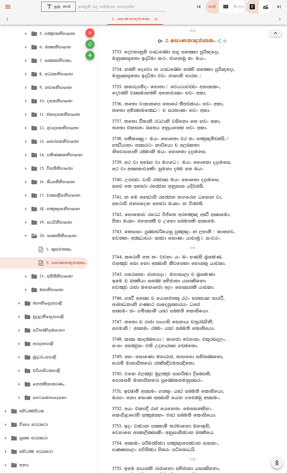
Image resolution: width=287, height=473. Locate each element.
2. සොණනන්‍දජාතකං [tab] (144, 19)
